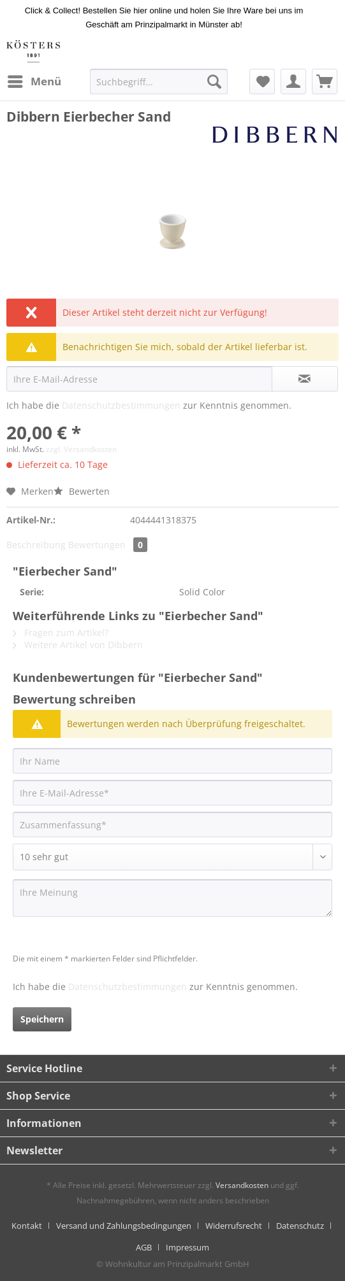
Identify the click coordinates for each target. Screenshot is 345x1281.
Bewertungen (107, 545)
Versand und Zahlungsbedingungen (123, 1225)
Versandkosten (242, 1185)
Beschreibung (36, 545)
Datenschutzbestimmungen (121, 405)
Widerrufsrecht (233, 1225)
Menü (34, 79)
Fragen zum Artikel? (60, 632)
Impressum (187, 1247)
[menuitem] (34, 81)
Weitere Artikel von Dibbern (78, 645)
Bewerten (82, 491)
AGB (144, 1247)
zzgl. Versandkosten (81, 449)
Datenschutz (300, 1225)
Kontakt (26, 1225)
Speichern (42, 1019)
